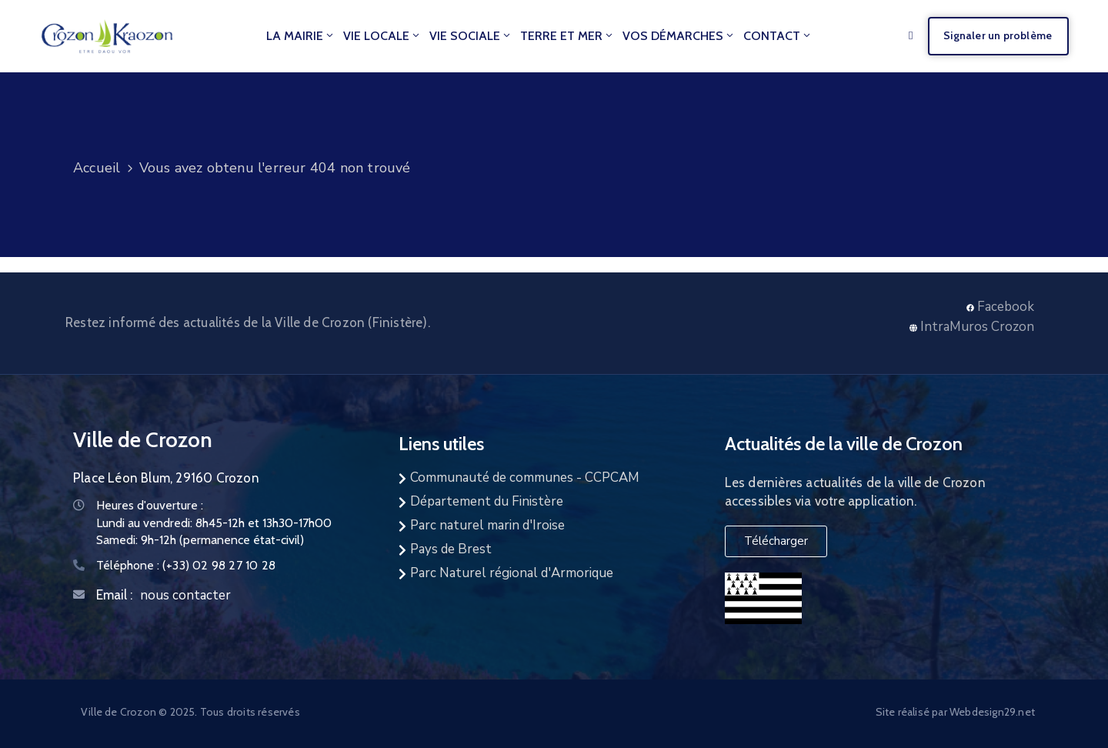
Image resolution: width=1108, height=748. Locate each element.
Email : (114, 595)
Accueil (96, 168)
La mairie (300, 35)
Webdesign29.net (992, 712)
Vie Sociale (470, 35)
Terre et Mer (567, 35)
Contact (778, 35)
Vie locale (382, 35)
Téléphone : (185, 565)
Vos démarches (679, 35)
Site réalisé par (912, 712)
